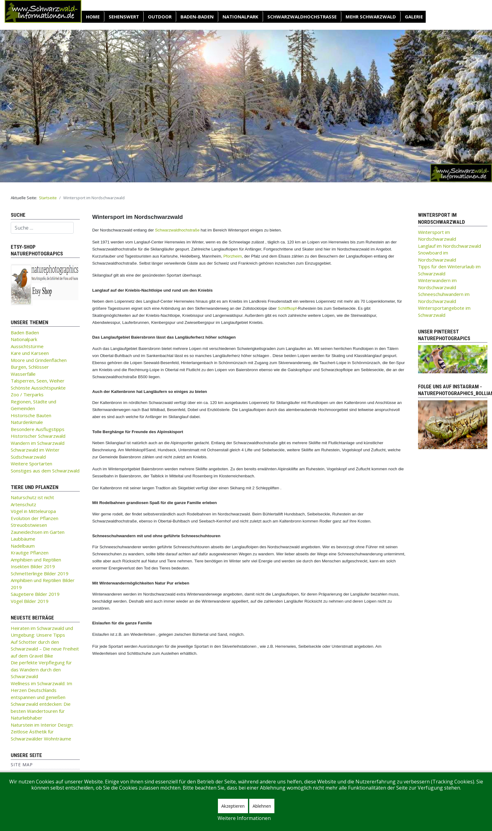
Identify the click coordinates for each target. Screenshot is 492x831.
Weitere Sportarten (31, 463)
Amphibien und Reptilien (36, 560)
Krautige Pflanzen (29, 552)
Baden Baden (25, 332)
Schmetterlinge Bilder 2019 (39, 573)
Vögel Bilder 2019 (29, 601)
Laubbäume (23, 539)
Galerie (414, 17)
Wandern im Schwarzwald (37, 443)
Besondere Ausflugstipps (37, 429)
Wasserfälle (23, 374)
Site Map (22, 764)
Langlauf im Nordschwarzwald (449, 246)
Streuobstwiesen (29, 525)
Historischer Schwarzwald (38, 436)
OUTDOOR (160, 17)
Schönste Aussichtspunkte (38, 388)
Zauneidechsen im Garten (37, 532)
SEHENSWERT (124, 17)
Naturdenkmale (27, 422)
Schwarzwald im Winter (35, 450)
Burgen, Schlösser (30, 367)
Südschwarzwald (28, 457)
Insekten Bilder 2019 (33, 566)
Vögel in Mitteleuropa (33, 511)
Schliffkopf (287, 308)
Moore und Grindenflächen (39, 360)
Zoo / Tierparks (27, 394)
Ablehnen (262, 806)
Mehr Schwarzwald (371, 17)
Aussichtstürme (27, 346)
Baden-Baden (197, 17)
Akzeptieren (233, 806)
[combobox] (42, 228)
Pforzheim (232, 256)
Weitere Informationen (244, 818)
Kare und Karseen (30, 353)
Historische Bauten (31, 415)
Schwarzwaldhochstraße (302, 17)
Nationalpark (240, 17)
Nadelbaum (23, 546)
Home (93, 17)
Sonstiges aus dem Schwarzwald (45, 471)
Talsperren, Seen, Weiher (37, 381)
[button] (9, 106)
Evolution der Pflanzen (34, 518)
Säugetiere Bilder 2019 (35, 594)
